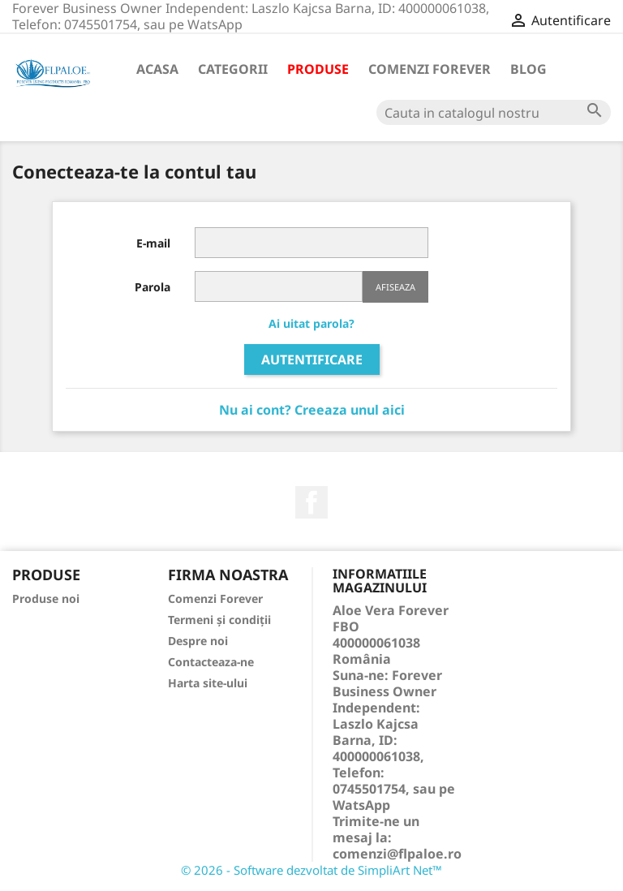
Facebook (311, 502)
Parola (152, 287)
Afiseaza (395, 287)
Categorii (233, 69)
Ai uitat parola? (311, 323)
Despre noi (198, 640)
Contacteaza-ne (211, 661)
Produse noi (45, 598)
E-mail (153, 243)
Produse (318, 69)
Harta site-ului (207, 683)
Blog (528, 69)
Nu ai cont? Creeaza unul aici (312, 410)
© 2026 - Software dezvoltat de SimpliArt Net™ (311, 870)
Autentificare (312, 359)
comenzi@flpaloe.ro (397, 854)
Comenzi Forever (429, 69)
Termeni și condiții (219, 619)
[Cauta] (493, 112)
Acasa (157, 69)
